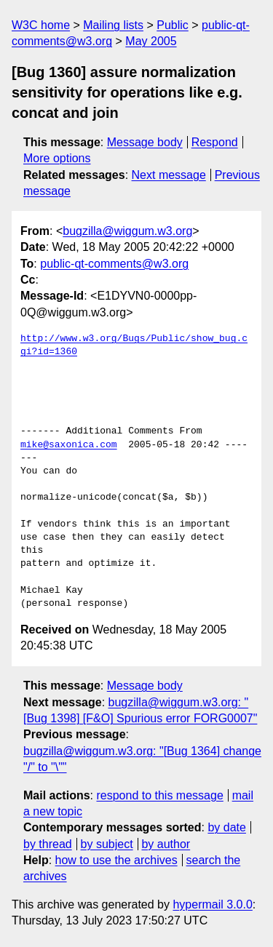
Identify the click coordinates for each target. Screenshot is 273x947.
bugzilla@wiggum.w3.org (127, 231)
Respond (214, 142)
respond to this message (159, 795)
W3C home (41, 25)
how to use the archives (116, 860)
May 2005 (150, 41)
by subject (107, 844)
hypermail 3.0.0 (212, 904)
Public (173, 25)
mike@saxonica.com (68, 445)
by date (226, 827)
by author (165, 844)
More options (57, 158)
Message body (145, 142)
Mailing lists (113, 25)
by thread (47, 844)
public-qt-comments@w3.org (114, 263)
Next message (169, 175)
